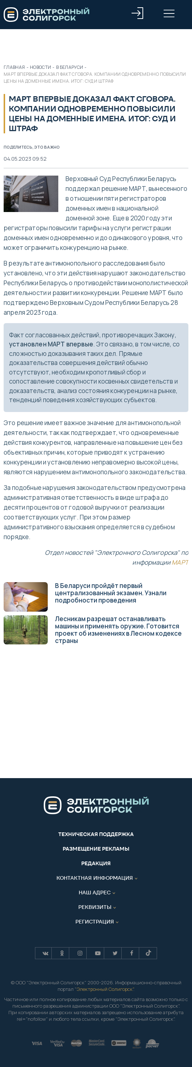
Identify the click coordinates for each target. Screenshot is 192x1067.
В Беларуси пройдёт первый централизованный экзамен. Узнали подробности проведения (85, 596)
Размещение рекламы (96, 849)
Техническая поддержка (96, 834)
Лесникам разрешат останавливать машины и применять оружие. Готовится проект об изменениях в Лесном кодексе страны (93, 630)
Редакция (96, 863)
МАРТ (180, 562)
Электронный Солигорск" (105, 989)
